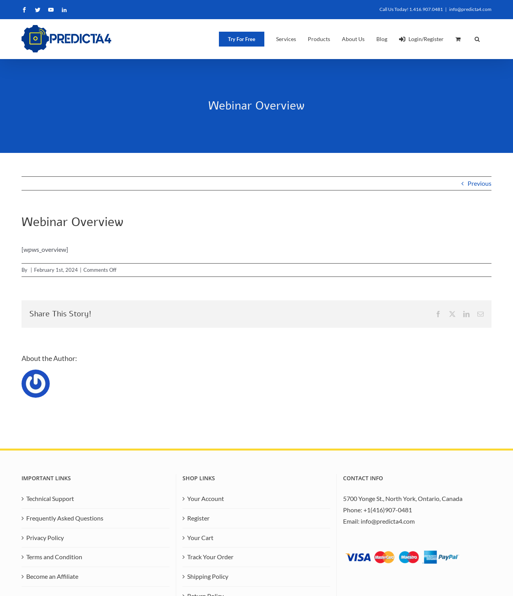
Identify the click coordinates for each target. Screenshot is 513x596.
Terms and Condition (54, 556)
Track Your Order (210, 556)
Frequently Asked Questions (64, 518)
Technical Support (50, 498)
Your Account (205, 498)
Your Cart (200, 537)
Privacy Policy (45, 537)
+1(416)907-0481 (387, 509)
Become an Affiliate (52, 576)
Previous (479, 183)
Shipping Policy (207, 576)
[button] (477, 39)
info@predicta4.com (470, 9)
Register (198, 518)
